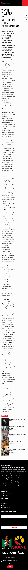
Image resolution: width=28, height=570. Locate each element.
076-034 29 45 (6, 496)
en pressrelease (10, 231)
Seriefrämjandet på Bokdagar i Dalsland (18, 434)
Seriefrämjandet (5, 31)
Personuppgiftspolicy (7, 507)
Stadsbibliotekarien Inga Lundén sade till (7, 302)
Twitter (4, 505)
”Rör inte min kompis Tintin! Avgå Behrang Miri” (7, 164)
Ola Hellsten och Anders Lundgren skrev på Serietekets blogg (8, 343)
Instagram (5, 503)
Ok (10, 566)
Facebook (4, 501)
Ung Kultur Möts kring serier (15, 442)
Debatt (10, 30)
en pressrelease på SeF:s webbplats (7, 264)
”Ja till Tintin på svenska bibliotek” (7, 159)
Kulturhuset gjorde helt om (7, 390)
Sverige (11, 31)
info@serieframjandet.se (8, 493)
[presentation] (12, 521)
